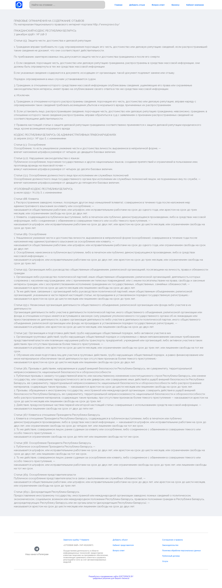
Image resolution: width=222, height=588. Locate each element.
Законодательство (170, 545)
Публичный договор (171, 556)
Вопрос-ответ (158, 5)
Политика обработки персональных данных (181, 550)
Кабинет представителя (123, 545)
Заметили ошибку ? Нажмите (76, 540)
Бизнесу (175, 5)
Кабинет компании (195, 5)
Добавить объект (120, 540)
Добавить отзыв (137, 5)
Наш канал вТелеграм (36, 554)
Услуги (165, 561)
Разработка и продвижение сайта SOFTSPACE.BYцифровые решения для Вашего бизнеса (111, 577)
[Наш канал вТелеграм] (37, 549)
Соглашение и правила (172, 540)
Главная (118, 5)
